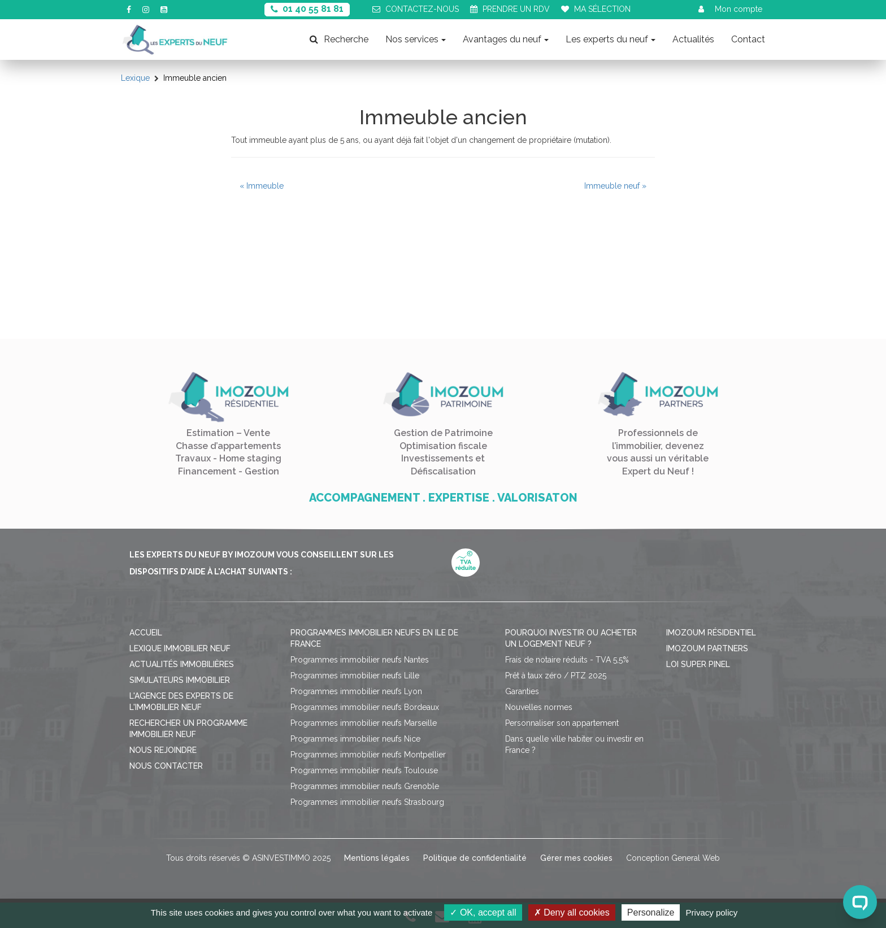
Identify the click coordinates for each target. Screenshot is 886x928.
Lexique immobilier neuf (180, 648)
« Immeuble (262, 185)
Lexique (135, 77)
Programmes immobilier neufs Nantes (359, 659)
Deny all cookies (572, 912)
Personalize (651, 912)
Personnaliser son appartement (562, 722)
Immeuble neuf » (615, 185)
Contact (748, 39)
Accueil (145, 632)
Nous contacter (166, 765)
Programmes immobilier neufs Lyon (356, 691)
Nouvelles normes (538, 707)
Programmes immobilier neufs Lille (354, 675)
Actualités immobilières (181, 664)
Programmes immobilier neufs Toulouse (364, 770)
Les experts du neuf (610, 39)
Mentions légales (377, 857)
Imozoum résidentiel (711, 632)
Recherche (339, 39)
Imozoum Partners (707, 648)
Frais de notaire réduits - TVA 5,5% (567, 659)
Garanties (522, 691)
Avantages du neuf (506, 39)
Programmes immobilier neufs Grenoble (364, 786)
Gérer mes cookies (576, 857)
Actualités (693, 39)
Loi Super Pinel (698, 664)
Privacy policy (712, 912)
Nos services (415, 39)
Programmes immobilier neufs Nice (355, 738)
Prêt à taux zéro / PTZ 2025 (555, 675)
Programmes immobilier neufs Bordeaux (364, 707)
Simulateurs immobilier (179, 680)
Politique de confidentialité (475, 857)
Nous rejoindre (163, 750)
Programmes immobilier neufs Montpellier (368, 754)
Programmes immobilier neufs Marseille (363, 722)
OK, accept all (483, 912)
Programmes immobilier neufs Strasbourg (367, 802)
